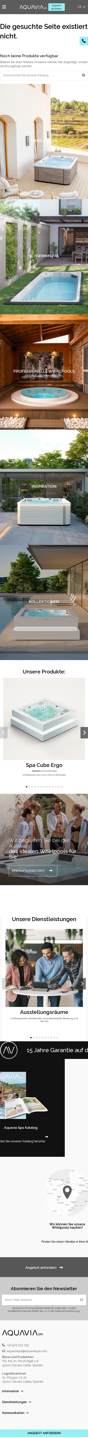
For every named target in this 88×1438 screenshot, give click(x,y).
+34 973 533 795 (18, 1345)
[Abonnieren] (81, 1300)
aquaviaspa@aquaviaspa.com (27, 1351)
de (82, 7)
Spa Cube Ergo (44, 765)
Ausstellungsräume (44, 1012)
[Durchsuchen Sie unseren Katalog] (83, 75)
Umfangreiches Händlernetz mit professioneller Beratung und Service (44, 1020)
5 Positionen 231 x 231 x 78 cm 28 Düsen (44, 775)
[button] (26, 787)
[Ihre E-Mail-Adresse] (39, 1300)
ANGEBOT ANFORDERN (44, 1433)
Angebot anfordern (56, 7)
